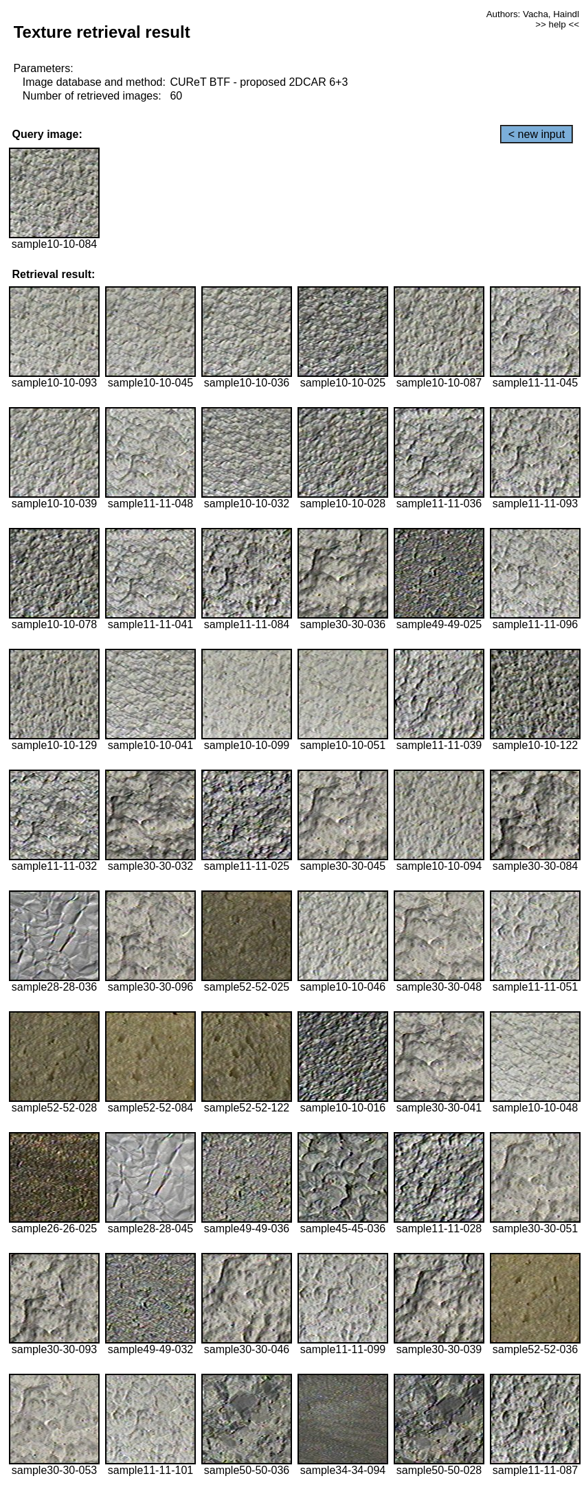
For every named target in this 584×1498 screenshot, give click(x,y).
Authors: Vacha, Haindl (532, 14)
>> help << (557, 24)
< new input (536, 134)
